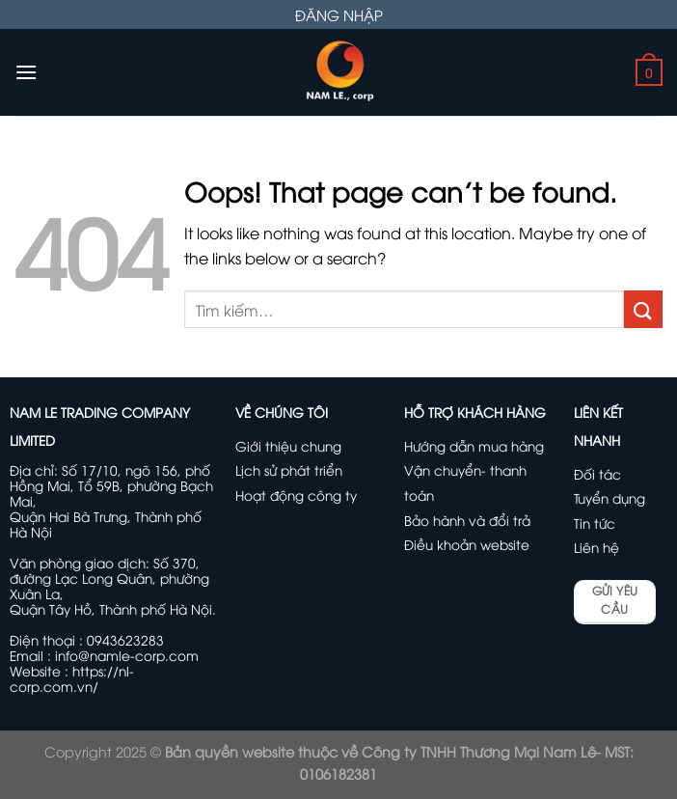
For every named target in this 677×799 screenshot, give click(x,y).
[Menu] (26, 72)
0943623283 (125, 639)
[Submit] (643, 309)
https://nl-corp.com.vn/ (72, 678)
